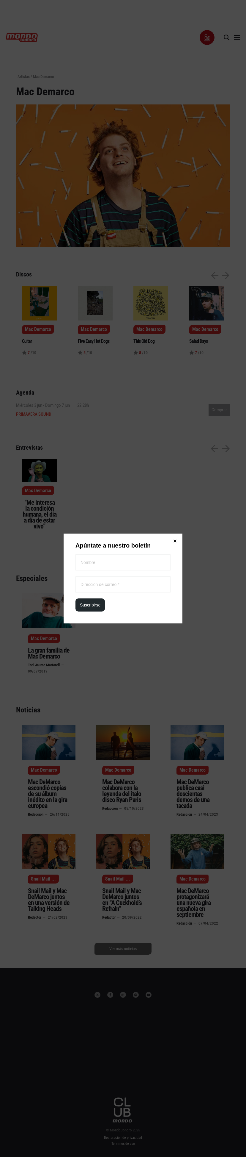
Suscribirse (90, 133)
